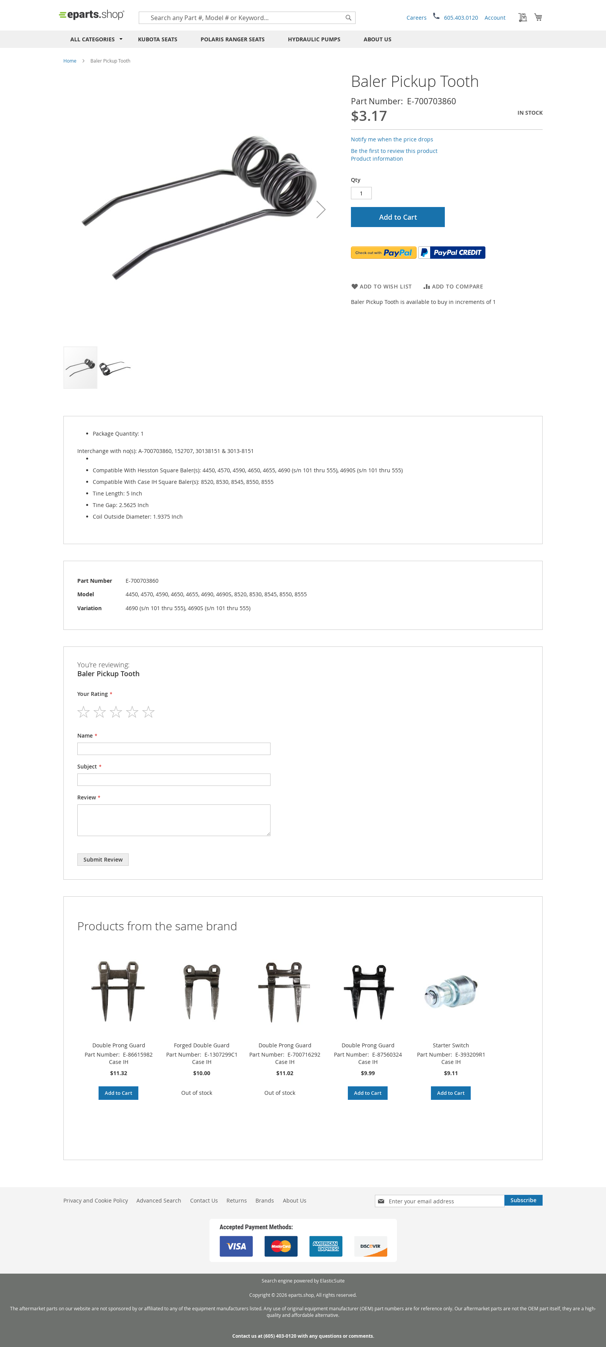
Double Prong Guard (118, 1045)
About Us (378, 39)
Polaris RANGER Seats (233, 39)
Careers (417, 17)
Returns (236, 1200)
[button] (321, 209)
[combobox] (247, 18)
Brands (264, 1200)
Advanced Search (158, 1200)
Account (495, 17)
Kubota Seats (157, 39)
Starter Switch (451, 1045)
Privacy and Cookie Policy (95, 1200)
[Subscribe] (523, 1200)
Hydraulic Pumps (314, 39)
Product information (377, 158)
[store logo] (91, 14)
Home (70, 61)
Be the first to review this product (394, 150)
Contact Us (204, 1200)
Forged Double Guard (202, 1045)
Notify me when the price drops (392, 139)
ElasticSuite (332, 1280)
